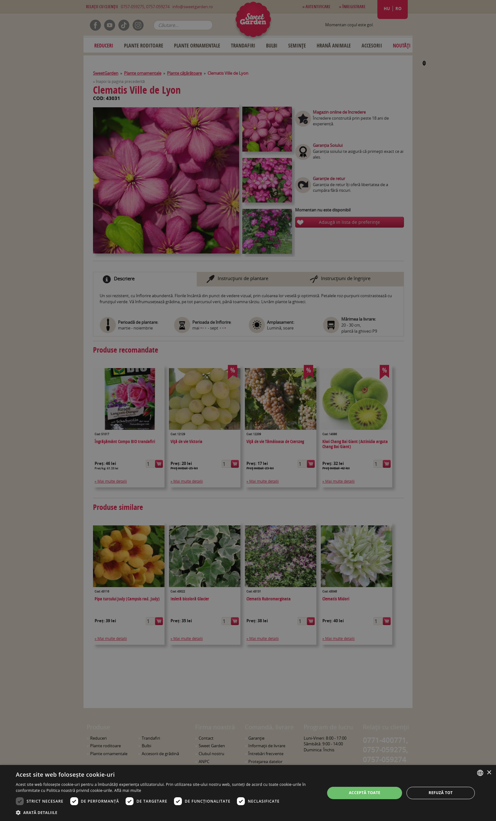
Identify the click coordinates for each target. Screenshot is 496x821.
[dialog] (248, 793)
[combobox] (480, 773)
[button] (166, 812)
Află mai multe (127, 790)
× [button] (489, 772)
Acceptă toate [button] (365, 792)
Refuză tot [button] (441, 792)
